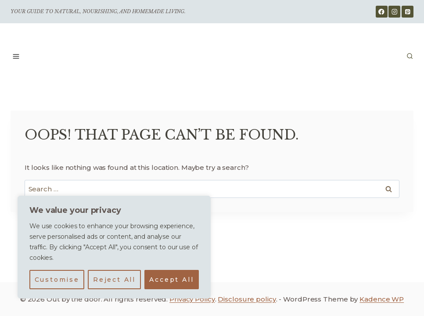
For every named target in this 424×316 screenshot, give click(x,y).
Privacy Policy (192, 299)
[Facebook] (382, 12)
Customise (57, 280)
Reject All (114, 280)
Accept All (171, 280)
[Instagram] (394, 12)
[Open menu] (16, 56)
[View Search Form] (409, 56)
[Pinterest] (407, 12)
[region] (114, 247)
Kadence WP (381, 299)
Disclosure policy (247, 299)
